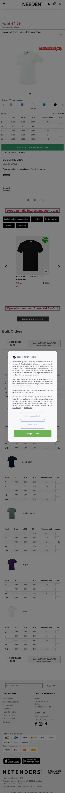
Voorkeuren (32, 425)
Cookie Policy (17, 408)
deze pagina (29, 392)
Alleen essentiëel (32, 416)
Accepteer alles (32, 434)
